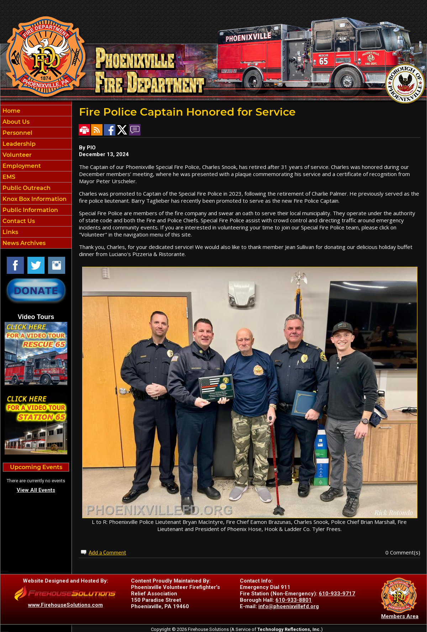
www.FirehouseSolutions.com (65, 605)
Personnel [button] (16, 132)
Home (10, 110)
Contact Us (18, 221)
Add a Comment (107, 552)
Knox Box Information (34, 199)
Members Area (399, 616)
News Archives (23, 243)
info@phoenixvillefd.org (288, 606)
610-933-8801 (293, 600)
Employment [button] (21, 166)
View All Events (36, 490)
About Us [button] (15, 121)
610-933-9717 (337, 593)
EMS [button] (8, 177)
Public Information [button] (29, 210)
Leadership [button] (18, 143)
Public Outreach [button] (26, 188)
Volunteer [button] (16, 155)
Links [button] (9, 232)
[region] (36, 176)
